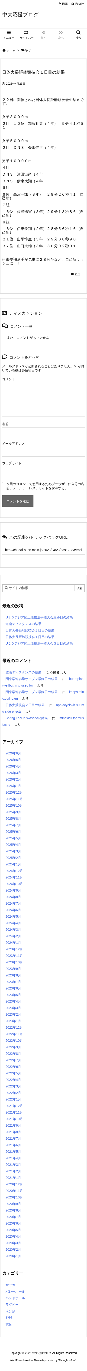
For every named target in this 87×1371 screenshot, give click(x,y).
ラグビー (12, 1304)
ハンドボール (15, 1298)
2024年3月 (13, 929)
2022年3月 (13, 1086)
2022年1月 (13, 1099)
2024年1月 (13, 942)
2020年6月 (13, 1223)
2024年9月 (13, 890)
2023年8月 (13, 975)
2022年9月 (13, 1047)
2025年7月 (13, 825)
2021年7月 (13, 1138)
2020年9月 (13, 1204)
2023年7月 (13, 982)
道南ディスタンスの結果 (23, 624)
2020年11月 (14, 1191)
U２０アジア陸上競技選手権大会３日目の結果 (39, 643)
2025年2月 (13, 858)
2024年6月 (13, 910)
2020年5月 (13, 1230)
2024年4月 (13, 923)
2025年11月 (14, 799)
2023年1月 (13, 1021)
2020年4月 (13, 1236)
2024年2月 (13, 936)
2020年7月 (13, 1217)
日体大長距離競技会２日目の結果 (30, 630)
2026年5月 (13, 760)
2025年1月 (13, 864)
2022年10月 (14, 1040)
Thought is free (67, 1360)
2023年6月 (13, 988)
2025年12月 (14, 792)
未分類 (10, 1311)
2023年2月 (13, 1014)
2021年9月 (13, 1125)
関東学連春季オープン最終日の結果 (32, 679)
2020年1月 (13, 1256)
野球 (9, 1317)
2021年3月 (13, 1164)
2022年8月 (13, 1053)
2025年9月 (13, 812)
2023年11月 (14, 956)
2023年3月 (13, 1008)
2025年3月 (13, 851)
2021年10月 (14, 1119)
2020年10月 (14, 1197)
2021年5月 (13, 1151)
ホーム (11, 50)
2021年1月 (13, 1178)
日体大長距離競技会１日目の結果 (30, 637)
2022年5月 (13, 1073)
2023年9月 (13, 969)
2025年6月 (13, 831)
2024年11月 (14, 877)
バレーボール (15, 1291)
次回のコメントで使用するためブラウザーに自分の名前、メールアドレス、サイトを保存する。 (45, 486)
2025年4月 (13, 845)
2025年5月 (13, 838)
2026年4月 (13, 766)
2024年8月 (13, 897)
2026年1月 (13, 786)
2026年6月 (13, 753)
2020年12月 (14, 1184)
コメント (8, 379)
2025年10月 (14, 805)
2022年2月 (13, 1093)
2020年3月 (13, 1243)
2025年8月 (13, 818)
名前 (5, 424)
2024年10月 (14, 884)
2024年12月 (14, 871)
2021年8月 (13, 1132)
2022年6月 (13, 1067)
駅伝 (28, 50)
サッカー (12, 1285)
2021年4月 (13, 1158)
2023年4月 (13, 1001)
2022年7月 (13, 1060)
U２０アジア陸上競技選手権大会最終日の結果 (39, 617)
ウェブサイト (12, 463)
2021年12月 (14, 1106)
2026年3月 (13, 773)
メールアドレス (13, 443)
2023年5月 (13, 995)
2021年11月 (14, 1112)
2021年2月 (13, 1171)
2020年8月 (13, 1210)
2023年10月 (14, 962)
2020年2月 (13, 1249)
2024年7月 (13, 903)
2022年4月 (13, 1080)
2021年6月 (13, 1145)
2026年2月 (13, 779)
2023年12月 (14, 949)
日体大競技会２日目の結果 (25, 705)
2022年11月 (14, 1034)
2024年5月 (13, 916)
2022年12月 (14, 1027)
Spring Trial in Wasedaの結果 (27, 718)
